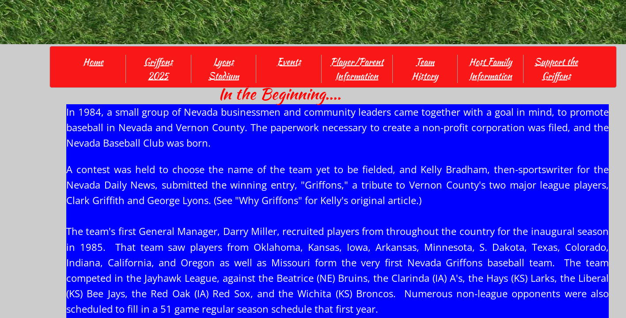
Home (93, 61)
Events (289, 61)
